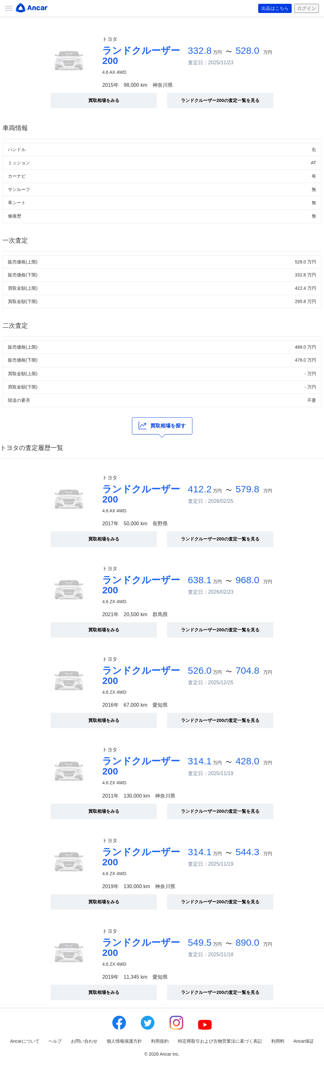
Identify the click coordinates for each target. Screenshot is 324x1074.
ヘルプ (55, 1041)
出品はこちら (275, 8)
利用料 (277, 1041)
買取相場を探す (162, 425)
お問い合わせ (84, 1041)
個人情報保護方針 (124, 1041)
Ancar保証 (303, 1041)
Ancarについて (25, 1041)
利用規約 (160, 1041)
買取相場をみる (103, 100)
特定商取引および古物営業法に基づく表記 (220, 1041)
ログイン (306, 8)
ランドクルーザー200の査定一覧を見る (220, 100)
